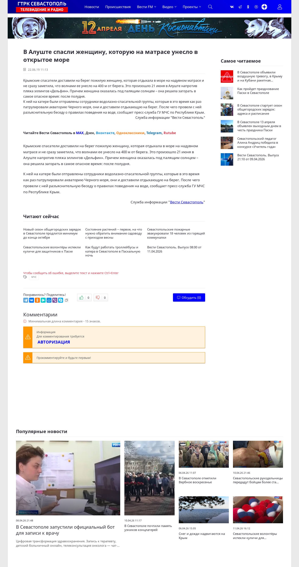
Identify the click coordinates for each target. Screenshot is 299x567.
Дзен (90, 133)
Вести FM (145, 6)
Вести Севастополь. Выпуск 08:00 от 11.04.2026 (174, 249)
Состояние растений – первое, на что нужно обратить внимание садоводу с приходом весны (113, 233)
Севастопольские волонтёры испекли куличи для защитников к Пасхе (52, 249)
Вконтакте (105, 133)
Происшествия (118, 6)
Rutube (170, 133)
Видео (167, 6)
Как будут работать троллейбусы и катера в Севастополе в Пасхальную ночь (112, 251)
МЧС (34, 276)
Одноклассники (130, 133)
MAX (80, 133)
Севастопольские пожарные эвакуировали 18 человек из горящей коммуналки (176, 233)
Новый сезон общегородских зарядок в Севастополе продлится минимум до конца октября (52, 233)
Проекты (190, 6)
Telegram (154, 133)
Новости (92, 6)
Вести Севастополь (187, 117)
